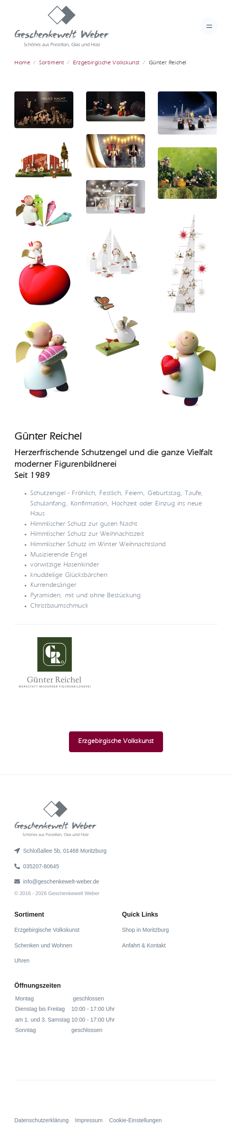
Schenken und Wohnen (43, 945)
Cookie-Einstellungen (135, 1120)
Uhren (21, 960)
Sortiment (51, 62)
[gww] (62, 26)
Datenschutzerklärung (41, 1120)
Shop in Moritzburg (145, 930)
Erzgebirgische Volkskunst (106, 62)
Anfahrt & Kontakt (144, 945)
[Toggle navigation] (209, 26)
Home (22, 62)
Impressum (88, 1120)
